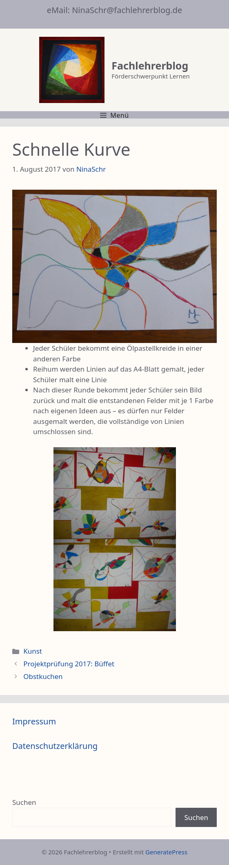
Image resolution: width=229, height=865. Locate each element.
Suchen (24, 802)
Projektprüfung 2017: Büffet (68, 663)
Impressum (34, 721)
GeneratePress (166, 852)
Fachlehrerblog (149, 65)
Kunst (32, 651)
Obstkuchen (42, 676)
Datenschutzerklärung (55, 745)
